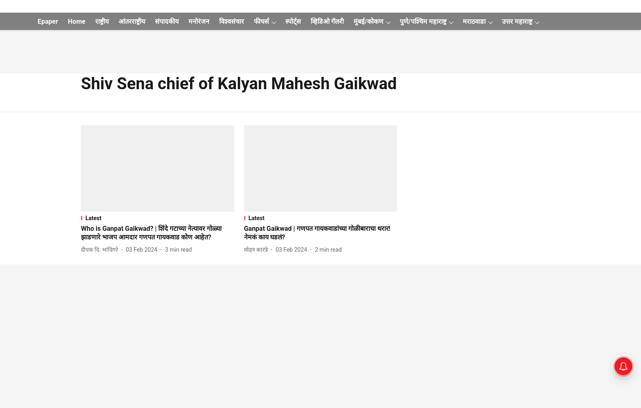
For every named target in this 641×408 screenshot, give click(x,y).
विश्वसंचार (231, 21)
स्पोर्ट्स (293, 21)
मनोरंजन (198, 21)
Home (76, 21)
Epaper (48, 21)
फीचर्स (261, 21)
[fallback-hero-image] (157, 168)
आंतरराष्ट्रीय (132, 21)
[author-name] (101, 250)
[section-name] (157, 218)
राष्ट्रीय (102, 21)
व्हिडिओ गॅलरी (327, 21)
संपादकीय (167, 21)
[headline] (157, 233)
